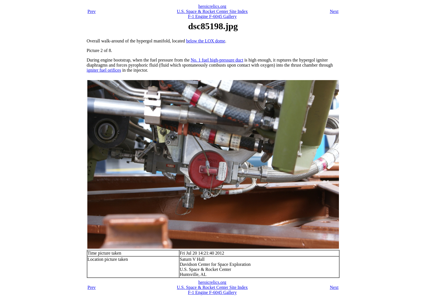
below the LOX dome (205, 40)
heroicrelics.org (212, 6)
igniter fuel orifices (104, 70)
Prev (92, 11)
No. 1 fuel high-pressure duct (217, 60)
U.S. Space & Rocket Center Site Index (212, 11)
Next (334, 11)
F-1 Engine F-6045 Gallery (212, 16)
